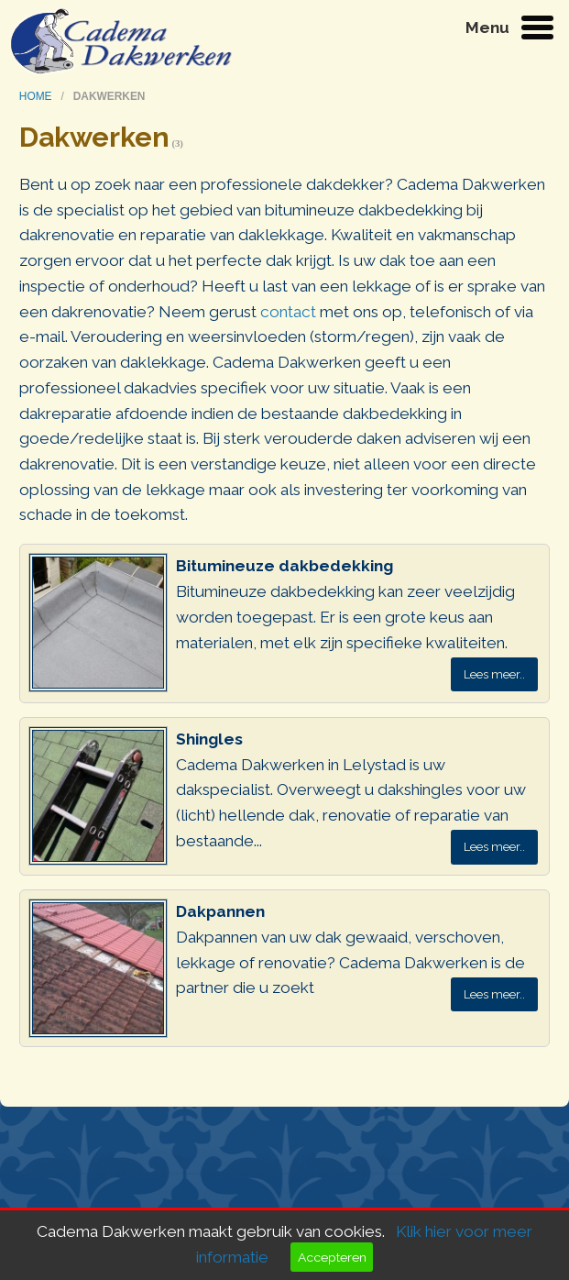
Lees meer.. (494, 674)
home (37, 96)
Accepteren (332, 1257)
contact (288, 312)
